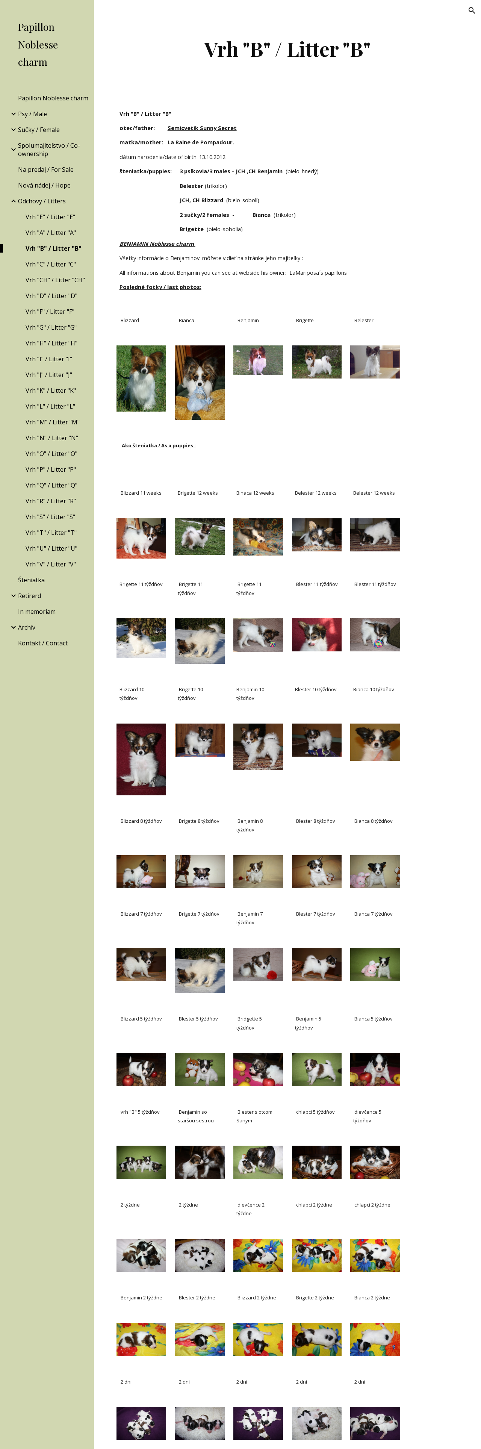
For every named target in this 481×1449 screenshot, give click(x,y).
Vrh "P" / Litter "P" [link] (51, 469)
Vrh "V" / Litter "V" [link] (51, 564)
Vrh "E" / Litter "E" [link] (50, 217)
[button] (472, 11)
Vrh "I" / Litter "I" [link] (49, 359)
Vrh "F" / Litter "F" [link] (50, 311)
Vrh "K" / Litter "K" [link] (51, 390)
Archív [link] (26, 627)
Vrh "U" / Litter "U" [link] (51, 548)
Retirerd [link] (29, 596)
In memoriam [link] (37, 611)
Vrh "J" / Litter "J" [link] (49, 375)
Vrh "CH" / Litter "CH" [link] (55, 280)
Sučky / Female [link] (39, 130)
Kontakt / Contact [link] (43, 643)
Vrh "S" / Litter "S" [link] (50, 517)
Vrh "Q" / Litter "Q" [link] (51, 485)
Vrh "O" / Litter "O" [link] (51, 454)
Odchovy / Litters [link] (42, 201)
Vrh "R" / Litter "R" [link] (51, 501)
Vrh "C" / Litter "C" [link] (51, 264)
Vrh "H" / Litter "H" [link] (51, 343)
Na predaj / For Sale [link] (46, 169)
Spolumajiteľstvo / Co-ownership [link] (49, 149)
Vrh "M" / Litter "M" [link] (53, 422)
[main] (287, 48)
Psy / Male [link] (32, 114)
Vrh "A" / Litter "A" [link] (51, 233)
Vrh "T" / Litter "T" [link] (51, 532)
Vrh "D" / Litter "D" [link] (51, 296)
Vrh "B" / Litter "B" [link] (54, 248)
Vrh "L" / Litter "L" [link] (50, 406)
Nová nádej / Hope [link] (44, 185)
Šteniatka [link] (31, 580)
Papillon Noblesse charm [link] (53, 98)
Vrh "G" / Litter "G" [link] (51, 327)
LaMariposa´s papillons (318, 272)
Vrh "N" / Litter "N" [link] (52, 438)
